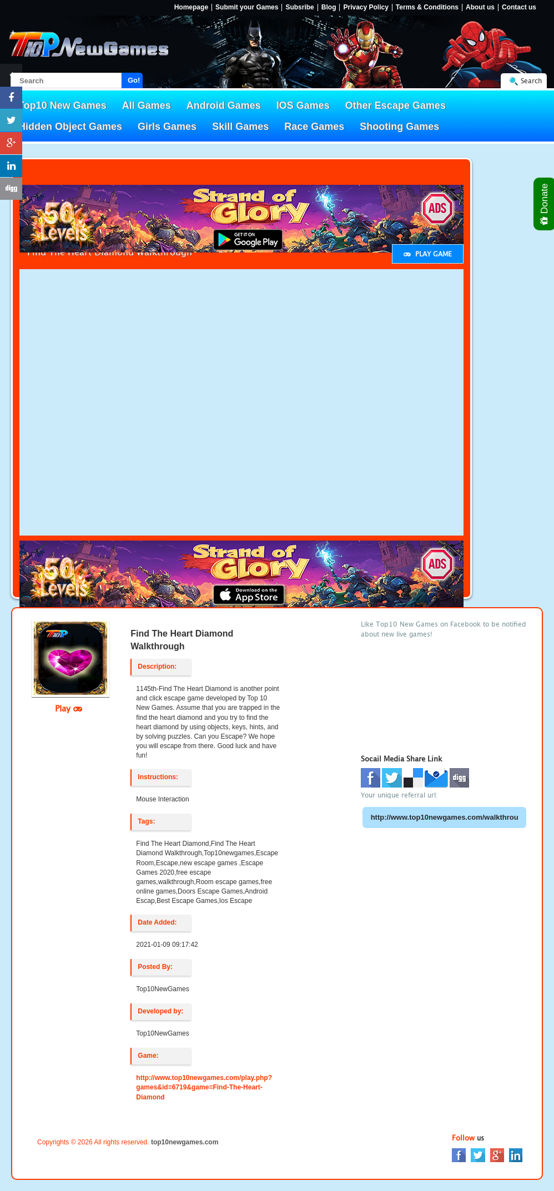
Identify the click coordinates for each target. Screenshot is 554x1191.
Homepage (191, 7)
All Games (146, 105)
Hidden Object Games (70, 126)
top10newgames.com (184, 1142)
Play (68, 708)
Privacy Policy (365, 7)
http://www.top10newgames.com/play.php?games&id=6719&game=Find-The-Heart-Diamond (204, 1087)
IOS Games (303, 105)
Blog (328, 7)
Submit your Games (246, 7)
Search (531, 81)
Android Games (224, 105)
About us (480, 7)
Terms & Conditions (427, 7)
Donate (545, 204)
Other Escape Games (395, 105)
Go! (134, 80)
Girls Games (167, 126)
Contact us (519, 7)
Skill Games (240, 126)
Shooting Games (399, 126)
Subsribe (299, 7)
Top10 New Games (62, 105)
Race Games (314, 126)
